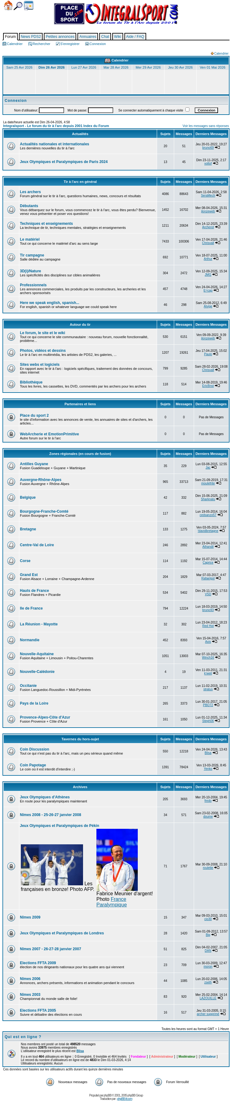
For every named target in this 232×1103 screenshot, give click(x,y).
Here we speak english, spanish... (49, 303)
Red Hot (208, 626)
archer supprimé (208, 1014)
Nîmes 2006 (30, 979)
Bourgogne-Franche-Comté (44, 511)
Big (208, 935)
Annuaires (87, 36)
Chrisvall (208, 243)
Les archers (30, 192)
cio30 (208, 919)
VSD (208, 594)
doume (208, 816)
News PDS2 (31, 36)
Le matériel (29, 239)
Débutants (29, 206)
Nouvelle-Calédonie (37, 672)
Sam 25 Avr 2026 (19, 67)
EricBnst (208, 386)
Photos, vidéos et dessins (43, 350)
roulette (208, 867)
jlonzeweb (208, 211)
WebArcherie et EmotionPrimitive (49, 434)
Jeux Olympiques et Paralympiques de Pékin (59, 826)
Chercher (18, 6)
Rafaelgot (208, 578)
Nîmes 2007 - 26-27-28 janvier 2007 (50, 949)
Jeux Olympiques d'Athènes (45, 797)
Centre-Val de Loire (37, 545)
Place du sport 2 (34, 415)
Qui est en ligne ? (23, 1037)
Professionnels (33, 285)
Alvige (208, 306)
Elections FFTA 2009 (38, 963)
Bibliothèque (31, 382)
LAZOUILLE (208, 998)
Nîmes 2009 (30, 917)
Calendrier (28, 5)
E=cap (208, 290)
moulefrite (208, 483)
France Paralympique (111, 901)
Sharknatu (208, 499)
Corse (25, 561)
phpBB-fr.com (124, 1099)
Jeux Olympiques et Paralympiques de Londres (62, 933)
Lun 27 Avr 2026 (83, 67)
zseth (208, 982)
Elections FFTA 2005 (38, 1010)
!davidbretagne (208, 531)
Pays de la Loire (34, 703)
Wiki (117, 36)
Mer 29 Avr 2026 (148, 67)
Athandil (208, 546)
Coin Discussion (34, 749)
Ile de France (31, 608)
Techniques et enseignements (46, 223)
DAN (208, 950)
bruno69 (208, 147)
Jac (208, 467)
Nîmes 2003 (30, 994)
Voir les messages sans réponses (206, 126)
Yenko (208, 768)
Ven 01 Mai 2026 (212, 67)
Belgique (28, 497)
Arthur (208, 259)
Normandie (29, 640)
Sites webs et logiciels (39, 364)
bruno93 (208, 610)
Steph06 (208, 721)
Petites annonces (60, 36)
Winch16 (208, 657)
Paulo (208, 354)
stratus (208, 689)
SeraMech (208, 195)
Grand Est (29, 575)
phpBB (107, 1095)
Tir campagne (32, 255)
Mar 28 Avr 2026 (116, 67)
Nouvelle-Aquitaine (37, 654)
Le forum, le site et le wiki (42, 333)
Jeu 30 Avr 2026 (180, 67)
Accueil (8, 5)
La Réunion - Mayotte (39, 624)
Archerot (208, 227)
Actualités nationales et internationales (54, 144)
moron (208, 966)
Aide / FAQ (135, 36)
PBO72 (208, 705)
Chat (105, 36)
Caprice (208, 562)
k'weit (208, 673)
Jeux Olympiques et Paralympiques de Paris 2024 (64, 162)
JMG (208, 274)
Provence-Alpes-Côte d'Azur (45, 717)
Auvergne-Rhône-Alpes (40, 480)
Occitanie (28, 685)
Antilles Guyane (34, 464)
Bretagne (28, 529)
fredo (208, 800)
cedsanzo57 (208, 515)
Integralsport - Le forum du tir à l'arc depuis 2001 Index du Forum (56, 126)
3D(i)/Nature (30, 271)
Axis (208, 641)
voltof (208, 163)
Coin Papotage (33, 765)
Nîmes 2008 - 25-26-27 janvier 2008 (50, 815)
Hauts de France (34, 590)
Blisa (208, 753)
